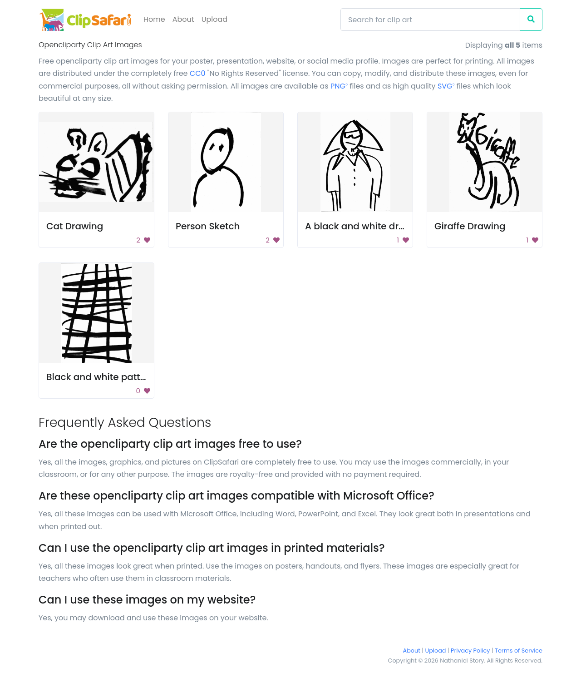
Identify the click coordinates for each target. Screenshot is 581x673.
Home (154, 19)
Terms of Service (518, 650)
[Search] (430, 19)
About (183, 19)
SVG (446, 86)
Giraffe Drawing (470, 226)
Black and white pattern (100, 377)
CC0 (198, 73)
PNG (339, 86)
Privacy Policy (470, 650)
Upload (214, 19)
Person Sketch (208, 226)
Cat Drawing (74, 226)
